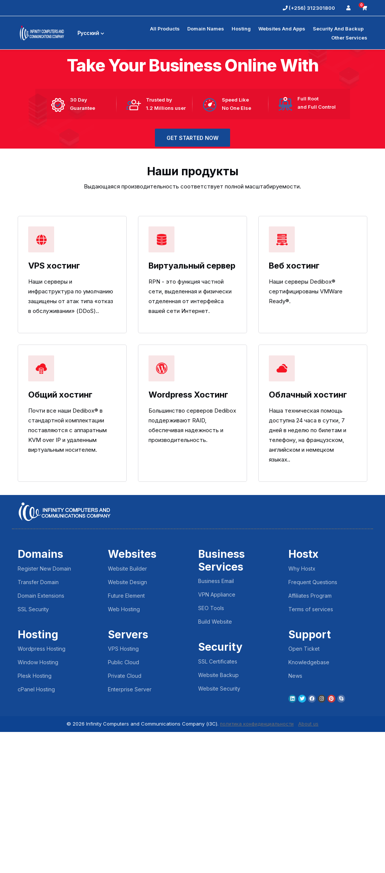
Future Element (126, 736)
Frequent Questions (312, 723)
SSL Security (33, 750)
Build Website (215, 763)
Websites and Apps (281, 29)
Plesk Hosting (35, 817)
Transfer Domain (38, 723)
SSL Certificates (217, 802)
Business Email (216, 722)
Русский (87, 33)
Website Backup (218, 816)
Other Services (349, 38)
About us (309, 865)
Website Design (127, 723)
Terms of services (310, 750)
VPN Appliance (216, 736)
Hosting (241, 29)
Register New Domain (44, 709)
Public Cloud (123, 803)
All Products (165, 29)
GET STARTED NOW (192, 169)
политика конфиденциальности (256, 865)
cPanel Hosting (36, 830)
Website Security (219, 829)
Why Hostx (301, 709)
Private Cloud (124, 817)
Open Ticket (304, 790)
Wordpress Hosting (41, 790)
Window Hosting (38, 803)
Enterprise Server (130, 830)
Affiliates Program (310, 736)
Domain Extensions (41, 736)
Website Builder (127, 709)
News (295, 817)
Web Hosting (124, 750)
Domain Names (205, 29)
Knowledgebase (308, 803)
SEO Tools (211, 749)
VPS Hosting (123, 790)
